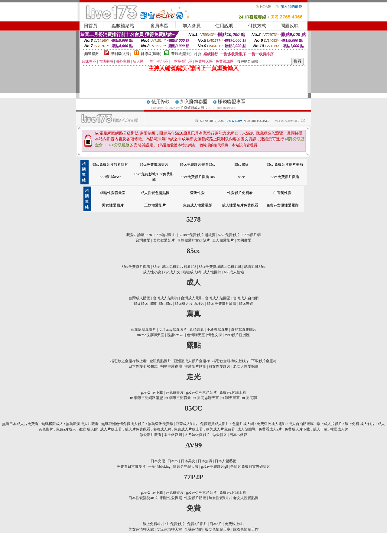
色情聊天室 (196, 335)
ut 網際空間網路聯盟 (146, 398)
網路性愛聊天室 (112, 193)
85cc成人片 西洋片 (189, 303)
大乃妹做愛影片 (197, 435)
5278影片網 (251, 235)
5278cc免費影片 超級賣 (197, 235)
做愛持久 (220, 435)
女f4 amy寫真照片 (173, 329)
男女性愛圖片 (113, 205)
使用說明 (224, 25)
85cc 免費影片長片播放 (285, 164)
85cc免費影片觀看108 (197, 177)
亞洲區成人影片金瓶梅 (192, 361)
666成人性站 (234, 272)
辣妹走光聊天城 (185, 466)
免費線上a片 (234, 524)
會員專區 (159, 25)
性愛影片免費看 (240, 193)
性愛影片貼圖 (195, 366)
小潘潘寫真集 (217, 329)
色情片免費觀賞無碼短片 (250, 466)
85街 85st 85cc (161, 303)
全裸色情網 (193, 529)
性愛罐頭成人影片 (194, 107)
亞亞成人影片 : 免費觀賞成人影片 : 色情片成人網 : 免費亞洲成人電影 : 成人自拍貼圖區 (245, 424)
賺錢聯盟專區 (231, 101)
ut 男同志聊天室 (206, 398)
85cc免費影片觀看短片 (110, 164)
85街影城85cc (110, 177)
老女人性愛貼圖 (246, 366)
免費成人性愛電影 (197, 205)
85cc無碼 (246, 303)
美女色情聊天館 (141, 529)
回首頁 (90, 25)
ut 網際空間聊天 (178, 398)
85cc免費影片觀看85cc (197, 164)
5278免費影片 (229, 235)
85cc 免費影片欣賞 (221, 303)
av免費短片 (175, 392)
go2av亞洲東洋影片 (201, 392)
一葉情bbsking (159, 466)
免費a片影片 (197, 524)
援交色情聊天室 (217, 529)
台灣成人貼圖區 (217, 298)
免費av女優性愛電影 (282, 205)
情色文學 (214, 335)
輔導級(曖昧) (151, 54)
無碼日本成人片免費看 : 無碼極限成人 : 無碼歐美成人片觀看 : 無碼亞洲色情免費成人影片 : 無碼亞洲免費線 (87, 424)
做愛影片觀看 (150, 435)
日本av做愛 (238, 435)
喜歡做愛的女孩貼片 (193, 240)
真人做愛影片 (223, 240)
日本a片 (216, 524)
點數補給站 (123, 25)
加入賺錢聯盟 (193, 101)
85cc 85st (241, 164)
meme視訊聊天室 (150, 335)
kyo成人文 (172, 272)
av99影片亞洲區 (237, 335)
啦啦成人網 (192, 272)
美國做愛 (244, 240)
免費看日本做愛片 (131, 466)
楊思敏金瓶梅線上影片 (230, 361)
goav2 (145, 392)
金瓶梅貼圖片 (160, 361)
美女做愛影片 (164, 240)
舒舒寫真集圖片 (243, 329)
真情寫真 (197, 329)
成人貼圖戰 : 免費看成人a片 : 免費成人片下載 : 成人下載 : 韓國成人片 (292, 429)
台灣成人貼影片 (165, 298)
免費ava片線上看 (232, 392)
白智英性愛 (282, 193)
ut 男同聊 (249, 398)
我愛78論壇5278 (139, 235)
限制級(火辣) (121, 54)
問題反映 (290, 25)
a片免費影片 (175, 524)
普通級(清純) (181, 54)
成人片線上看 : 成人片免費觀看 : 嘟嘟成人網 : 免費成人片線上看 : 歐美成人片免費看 (167, 429)
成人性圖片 (212, 272)
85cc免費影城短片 (154, 164)
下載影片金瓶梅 (264, 361)
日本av (172, 461)
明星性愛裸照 (171, 366)
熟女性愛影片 (219, 366)
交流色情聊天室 (169, 529)
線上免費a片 (152, 524)
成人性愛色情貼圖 (155, 193)
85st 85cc (141, 303)
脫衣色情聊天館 (246, 529)
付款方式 (257, 25)
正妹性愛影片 (155, 205)
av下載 (157, 392)
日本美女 (188, 461)
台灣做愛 (143, 240)
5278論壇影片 (165, 235)
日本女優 (158, 461)
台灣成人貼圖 (139, 298)
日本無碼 (205, 461)
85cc (241, 177)
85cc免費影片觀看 (285, 177)
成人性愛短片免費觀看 (240, 205)
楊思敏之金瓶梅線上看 (128, 361)
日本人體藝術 (225, 461)
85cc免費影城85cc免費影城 (220, 267)
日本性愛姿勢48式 (143, 366)
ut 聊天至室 (231, 398)
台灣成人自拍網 (246, 298)
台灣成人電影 (192, 298)
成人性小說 (152, 272)
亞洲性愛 (197, 193)
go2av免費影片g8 (214, 466)
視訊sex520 (175, 335)
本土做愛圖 (173, 435)
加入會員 (192, 25)
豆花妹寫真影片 (143, 329)
